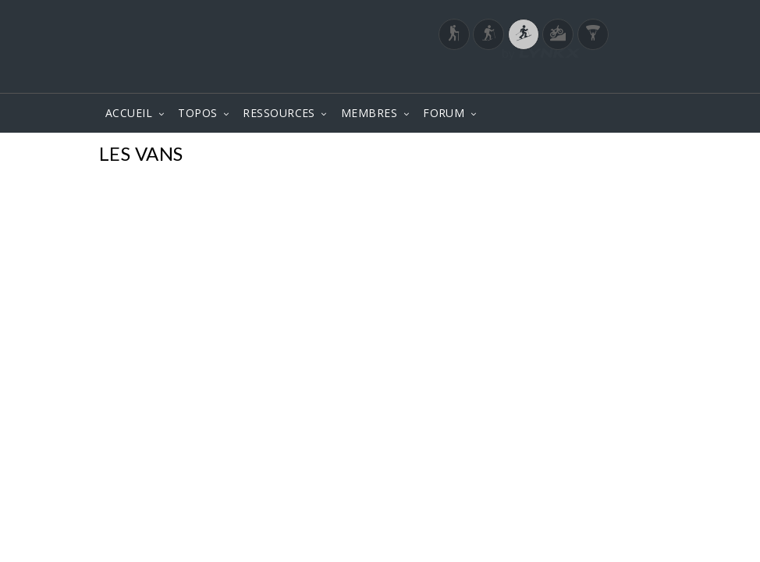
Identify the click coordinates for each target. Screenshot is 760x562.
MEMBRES (369, 112)
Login (579, 77)
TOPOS (197, 112)
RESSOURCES (279, 112)
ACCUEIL (128, 112)
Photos (631, 156)
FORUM (443, 112)
